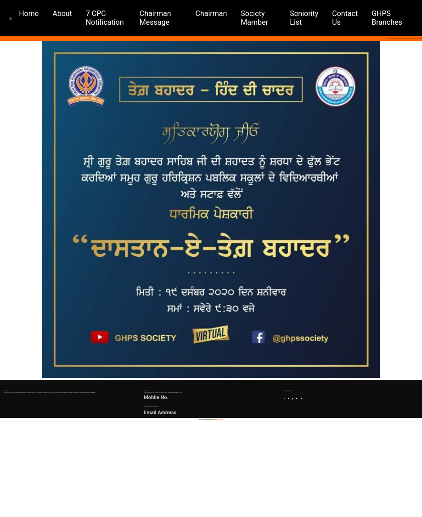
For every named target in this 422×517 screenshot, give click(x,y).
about (76, 13)
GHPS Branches (390, 18)
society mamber (262, 18)
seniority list (307, 18)
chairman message (167, 18)
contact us (348, 18)
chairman (219, 13)
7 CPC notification (119, 18)
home (43, 13)
